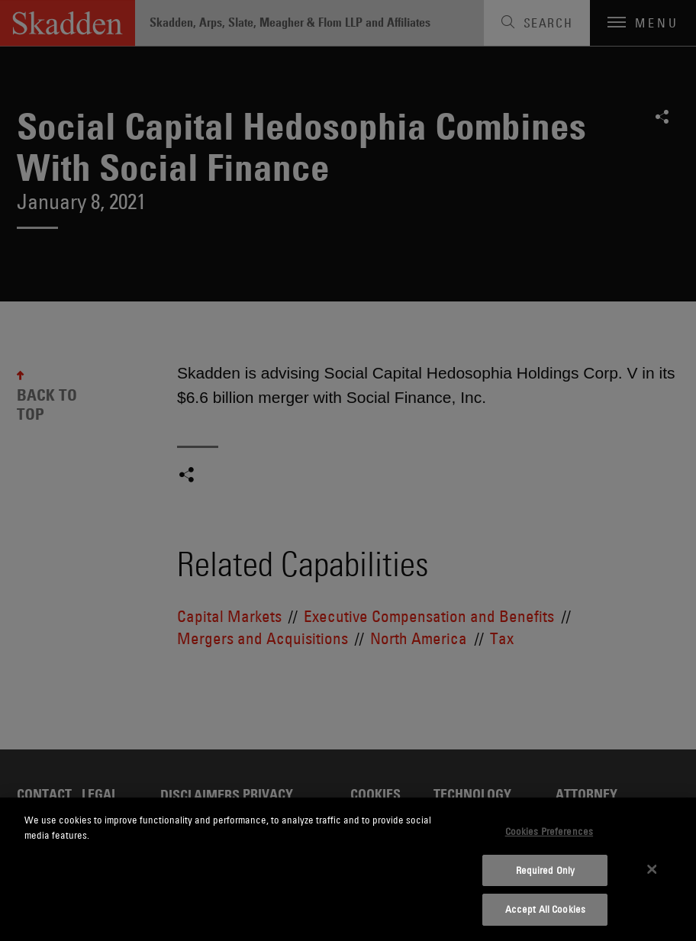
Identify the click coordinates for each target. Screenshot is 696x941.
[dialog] (348, 869)
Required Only (545, 870)
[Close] (651, 869)
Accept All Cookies (545, 909)
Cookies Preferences (549, 831)
